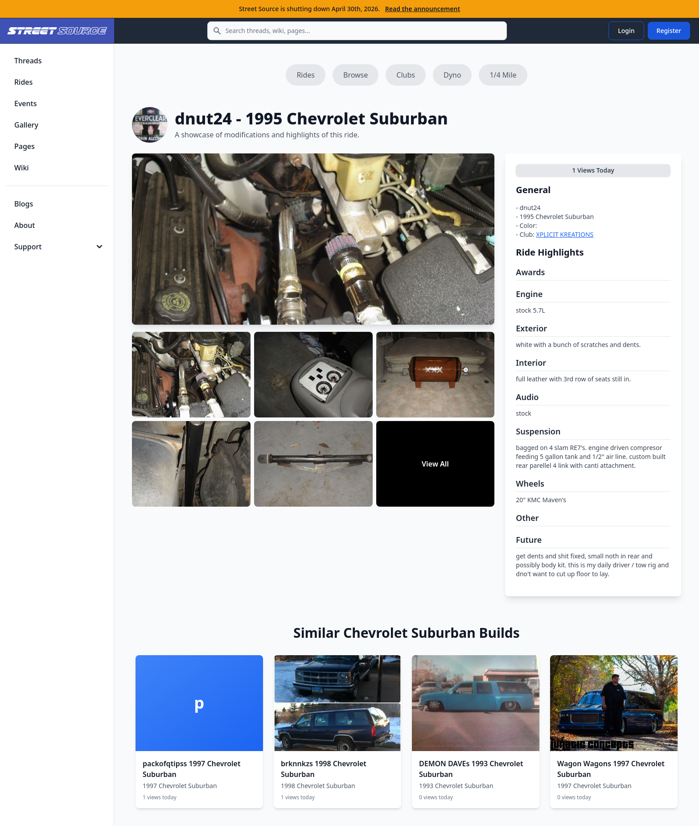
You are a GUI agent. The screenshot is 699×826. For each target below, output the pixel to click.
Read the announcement (422, 8)
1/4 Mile (502, 75)
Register (669, 30)
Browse (355, 75)
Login (626, 30)
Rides (305, 75)
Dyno (452, 75)
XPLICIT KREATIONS (565, 234)
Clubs (405, 75)
